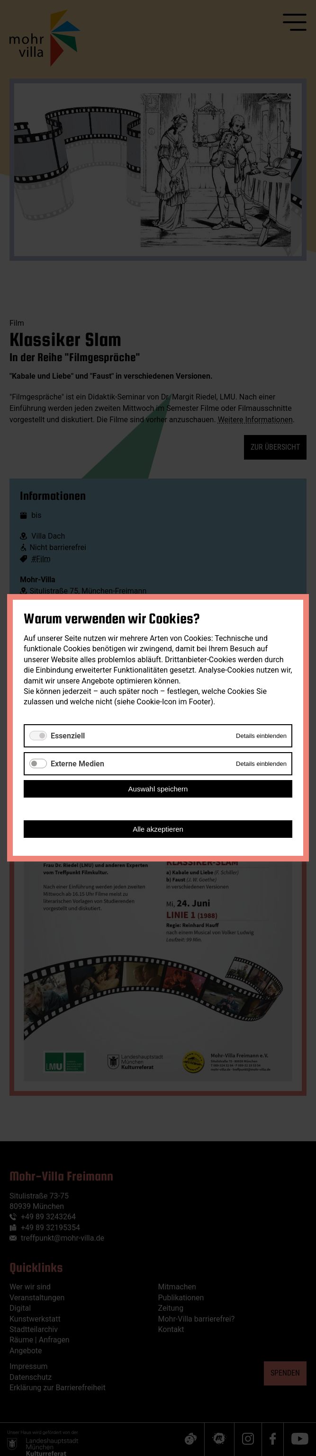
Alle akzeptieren (158, 830)
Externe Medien (77, 763)
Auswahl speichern (158, 789)
